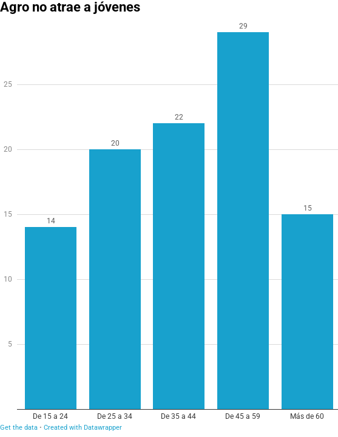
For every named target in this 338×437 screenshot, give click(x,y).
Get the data (19, 428)
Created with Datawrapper (83, 428)
